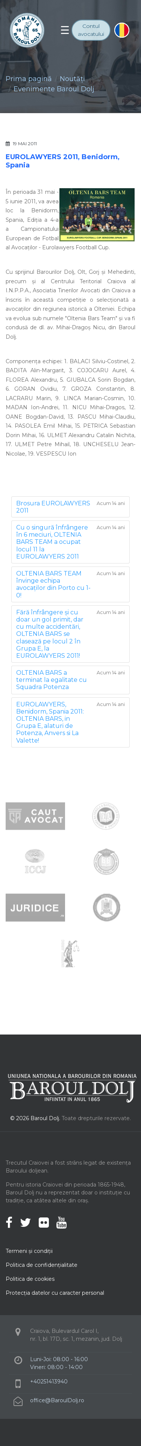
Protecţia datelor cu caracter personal (55, 1292)
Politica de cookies (30, 1279)
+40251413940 (49, 1381)
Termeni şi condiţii (29, 1251)
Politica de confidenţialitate (41, 1265)
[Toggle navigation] (64, 30)
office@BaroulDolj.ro (57, 1400)
